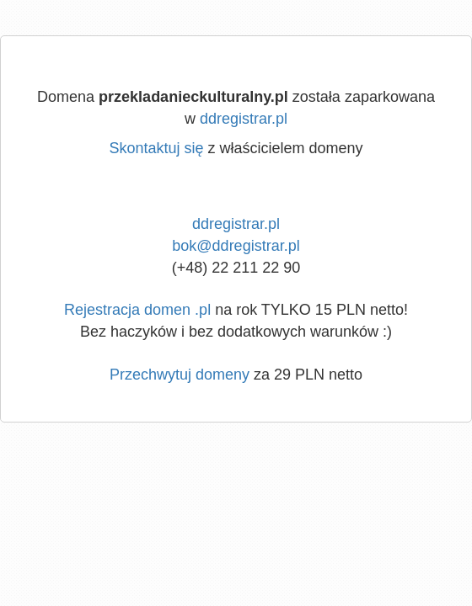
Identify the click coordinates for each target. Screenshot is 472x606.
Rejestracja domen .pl (137, 309)
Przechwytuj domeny (179, 374)
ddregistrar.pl (243, 118)
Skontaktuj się (156, 148)
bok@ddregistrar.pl (235, 245)
